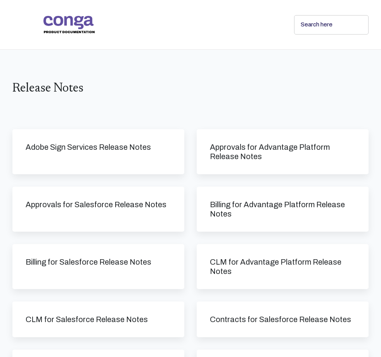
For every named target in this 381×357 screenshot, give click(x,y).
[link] (162, 24)
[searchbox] (354, 25)
